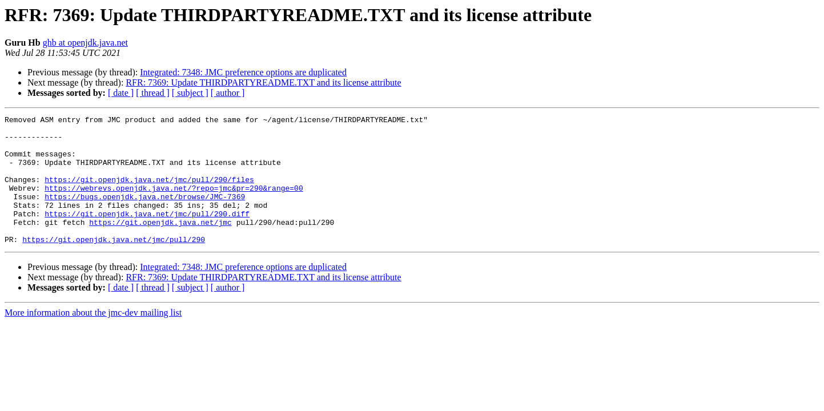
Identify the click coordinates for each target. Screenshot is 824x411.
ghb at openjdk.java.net (85, 42)
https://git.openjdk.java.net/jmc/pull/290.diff (147, 234)
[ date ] (121, 93)
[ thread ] (153, 93)
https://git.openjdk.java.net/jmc (160, 244)
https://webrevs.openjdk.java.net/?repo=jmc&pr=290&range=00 (174, 203)
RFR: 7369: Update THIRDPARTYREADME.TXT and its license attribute (263, 82)
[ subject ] (190, 93)
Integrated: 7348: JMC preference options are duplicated (243, 72)
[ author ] (228, 93)
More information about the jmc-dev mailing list (93, 338)
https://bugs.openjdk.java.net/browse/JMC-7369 (145, 213)
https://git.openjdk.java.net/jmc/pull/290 (113, 265)
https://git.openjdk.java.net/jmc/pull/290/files (149, 193)
